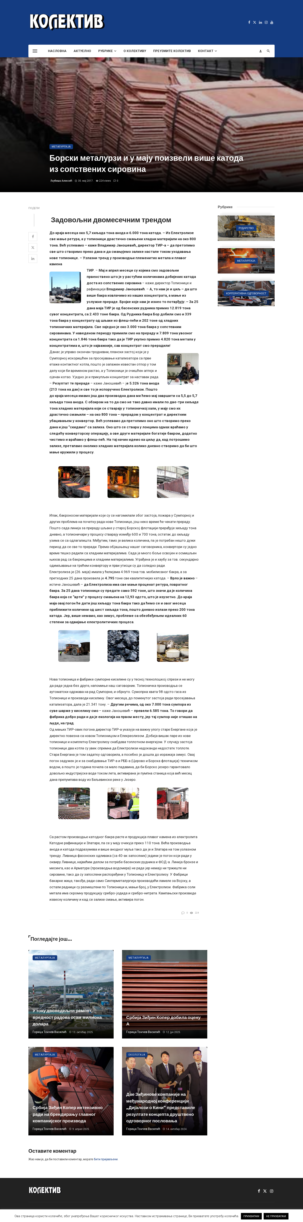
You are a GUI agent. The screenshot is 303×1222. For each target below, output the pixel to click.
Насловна (57, 51)
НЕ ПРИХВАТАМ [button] (276, 1216)
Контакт (205, 51)
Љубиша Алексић (61, 180)
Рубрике (105, 51)
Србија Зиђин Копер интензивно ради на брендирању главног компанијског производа (68, 1114)
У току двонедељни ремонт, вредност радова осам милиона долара (67, 1017)
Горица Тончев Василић (49, 1032)
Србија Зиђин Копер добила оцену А (163, 1020)
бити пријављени (106, 1159)
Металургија (61, 146)
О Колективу (135, 51)
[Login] (260, 51)
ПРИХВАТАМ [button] (251, 1216)
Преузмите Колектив (172, 51)
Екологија (137, 1054)
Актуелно (82, 51)
